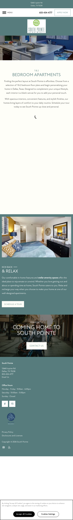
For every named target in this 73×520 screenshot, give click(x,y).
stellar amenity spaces (48, 277)
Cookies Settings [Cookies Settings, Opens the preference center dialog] (48, 514)
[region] (36, 510)
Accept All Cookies (24, 514)
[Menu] (7, 12)
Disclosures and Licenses (12, 435)
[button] (63, 12)
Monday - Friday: (9, 389)
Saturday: (6, 392)
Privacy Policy (7, 432)
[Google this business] (12, 404)
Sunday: (5, 396)
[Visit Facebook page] (5, 404)
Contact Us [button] (37, 345)
